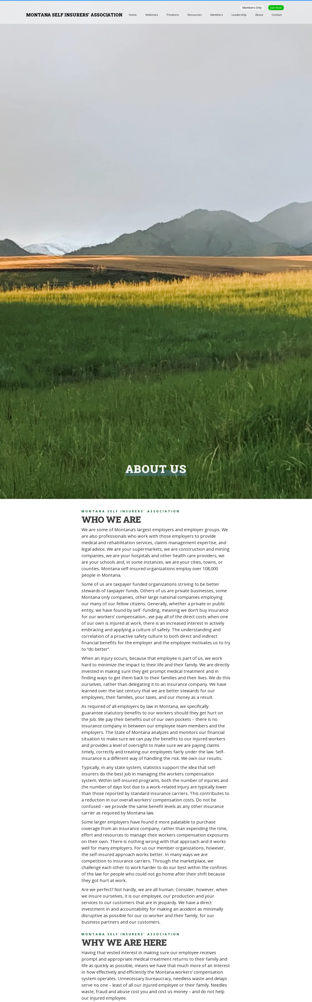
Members (216, 15)
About (259, 15)
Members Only (252, 8)
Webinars (151, 15)
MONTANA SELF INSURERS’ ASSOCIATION (74, 15)
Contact (277, 15)
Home (133, 15)
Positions (173, 15)
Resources (195, 15)
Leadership (239, 15)
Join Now (276, 8)
